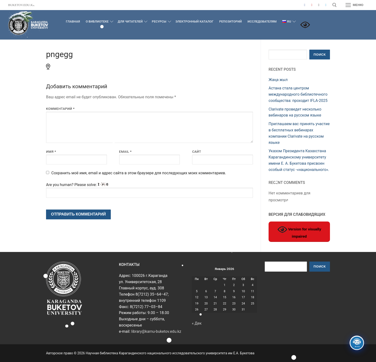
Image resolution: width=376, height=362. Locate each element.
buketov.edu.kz (21, 5)
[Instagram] (318, 5)
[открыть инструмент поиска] (334, 5)
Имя (51, 151)
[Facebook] (304, 5)
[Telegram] (326, 5)
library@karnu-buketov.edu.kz (156, 331)
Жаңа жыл (278, 79)
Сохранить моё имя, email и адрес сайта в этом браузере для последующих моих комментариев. (138, 173)
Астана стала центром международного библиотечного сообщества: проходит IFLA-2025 (298, 94)
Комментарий (60, 109)
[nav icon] (354, 5)
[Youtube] (311, 5)
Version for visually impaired (299, 231)
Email (125, 151)
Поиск (320, 54)
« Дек (197, 323)
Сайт (196, 151)
